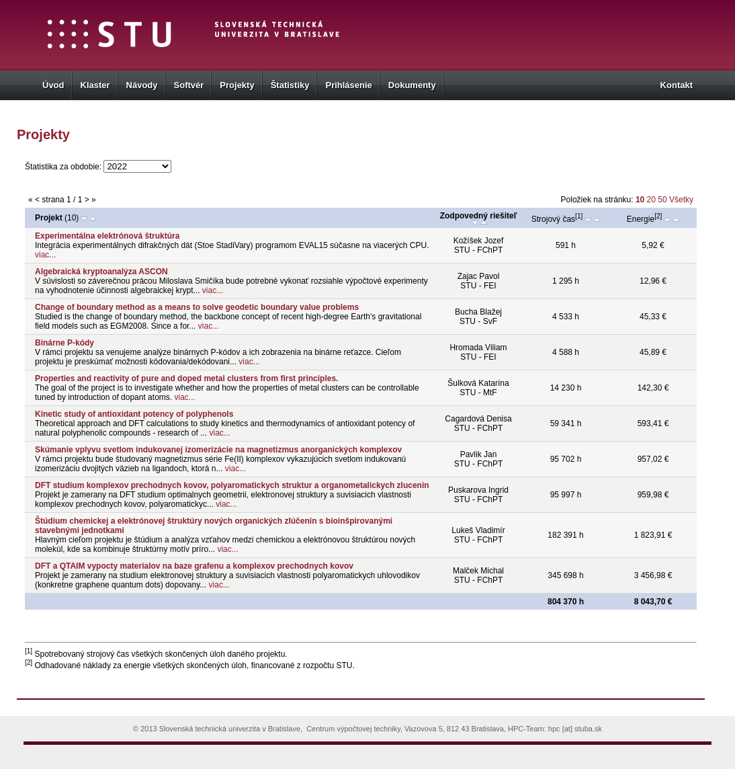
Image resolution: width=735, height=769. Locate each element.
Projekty (237, 85)
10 (640, 199)
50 (663, 199)
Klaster (95, 85)
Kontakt (676, 85)
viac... (45, 254)
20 (652, 199)
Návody (142, 85)
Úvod (53, 85)
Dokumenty (412, 85)
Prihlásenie (348, 85)
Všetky (681, 199)
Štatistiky (290, 85)
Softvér (189, 85)
